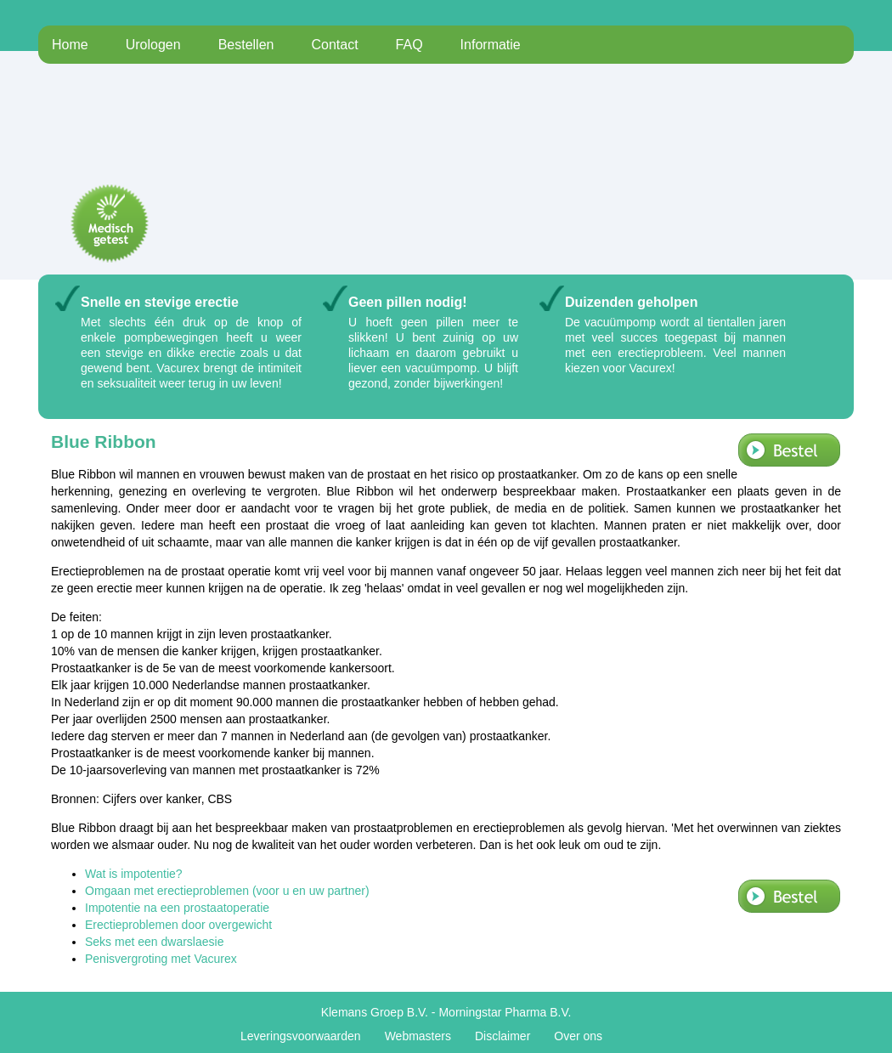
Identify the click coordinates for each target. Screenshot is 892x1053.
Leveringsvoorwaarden (300, 1036)
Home (70, 44)
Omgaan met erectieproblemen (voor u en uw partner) (227, 890)
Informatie (490, 44)
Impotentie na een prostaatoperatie (177, 907)
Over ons (578, 1036)
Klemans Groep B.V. (374, 1012)
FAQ (409, 44)
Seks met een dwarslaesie (154, 941)
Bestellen (246, 44)
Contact (334, 44)
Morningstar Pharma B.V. (504, 1012)
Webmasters (418, 1036)
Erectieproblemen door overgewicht (178, 924)
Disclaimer (502, 1036)
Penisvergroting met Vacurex (161, 958)
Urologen (153, 44)
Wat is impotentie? (134, 873)
